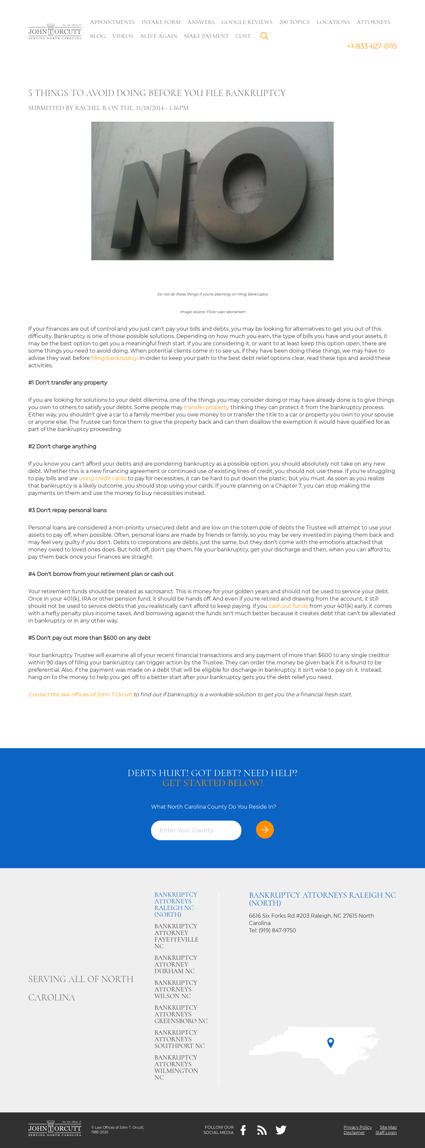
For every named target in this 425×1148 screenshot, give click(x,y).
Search (266, 38)
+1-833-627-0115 (372, 46)
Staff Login (386, 1132)
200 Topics (294, 22)
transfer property (206, 407)
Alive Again (158, 36)
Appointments (112, 22)
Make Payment (206, 36)
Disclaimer (354, 1132)
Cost (243, 36)
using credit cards (103, 478)
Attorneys (373, 22)
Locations (333, 22)
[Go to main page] (54, 32)
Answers (201, 22)
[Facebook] (243, 1130)
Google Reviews (247, 22)
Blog (98, 36)
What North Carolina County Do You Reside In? (215, 807)
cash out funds (288, 606)
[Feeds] (262, 1130)
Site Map (388, 1127)
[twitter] (281, 1130)
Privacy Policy (358, 1127)
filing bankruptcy (114, 358)
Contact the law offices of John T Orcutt (80, 694)
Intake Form (161, 22)
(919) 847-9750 (277, 930)
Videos (122, 36)
